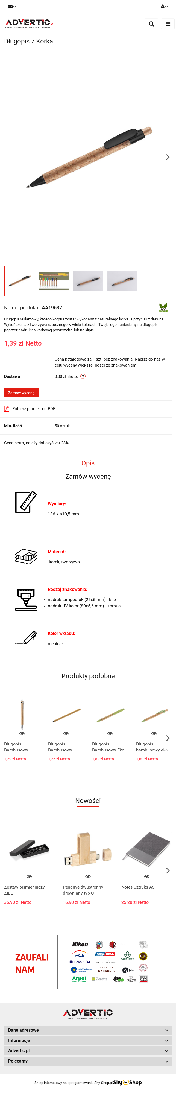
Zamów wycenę (21, 393)
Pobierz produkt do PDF (29, 409)
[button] (88, 1030)
